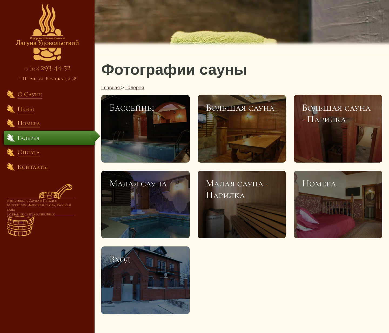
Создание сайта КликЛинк (31, 214)
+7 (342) (47, 68)
